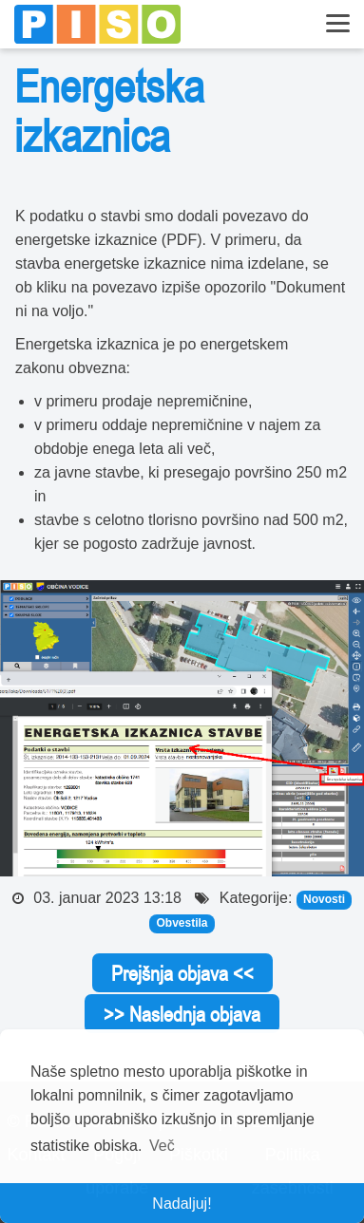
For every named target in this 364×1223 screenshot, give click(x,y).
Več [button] (162, 1146)
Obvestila (181, 923)
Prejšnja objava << (182, 973)
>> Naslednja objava (182, 1014)
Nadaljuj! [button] (181, 1203)
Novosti (324, 899)
